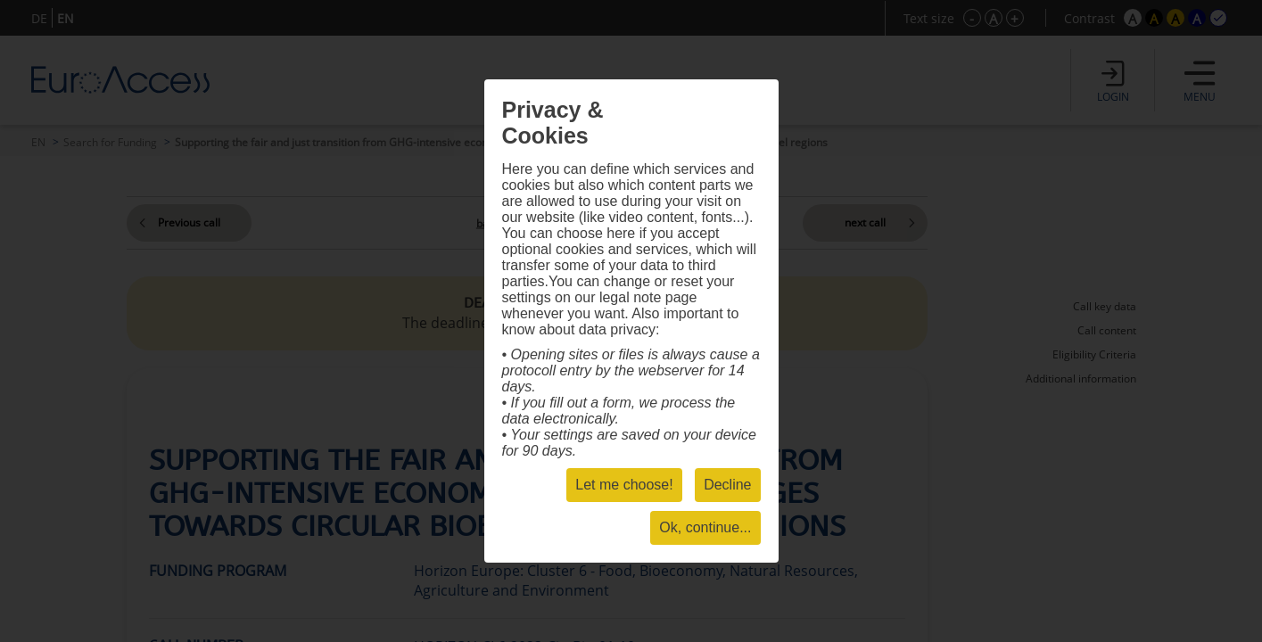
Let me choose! (623, 484)
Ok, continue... (705, 527)
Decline (727, 484)
